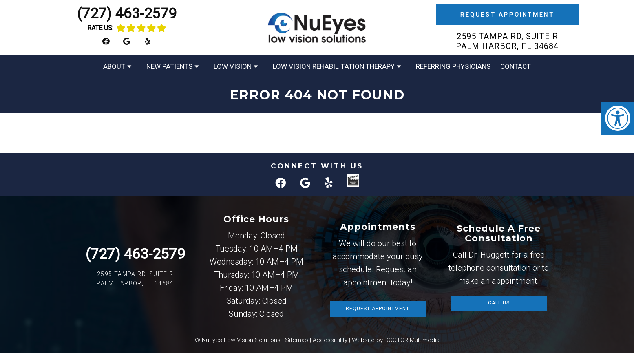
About (114, 66)
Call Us (499, 303)
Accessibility (330, 340)
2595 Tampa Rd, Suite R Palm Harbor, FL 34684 (507, 41)
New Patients (169, 66)
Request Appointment (507, 14)
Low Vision (233, 66)
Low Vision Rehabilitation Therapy (334, 66)
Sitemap (296, 340)
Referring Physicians (453, 66)
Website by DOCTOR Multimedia (396, 340)
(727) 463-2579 (127, 13)
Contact (515, 66)
